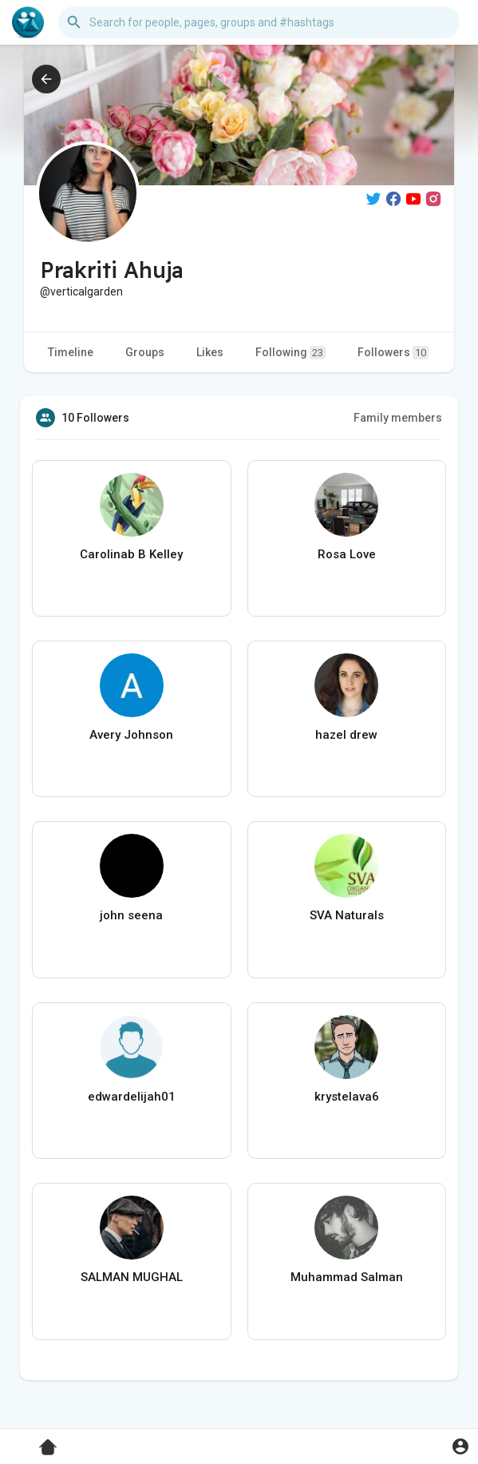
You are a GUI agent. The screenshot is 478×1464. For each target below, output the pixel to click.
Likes (209, 352)
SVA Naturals (347, 915)
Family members (398, 417)
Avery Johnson (131, 735)
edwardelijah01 (132, 1096)
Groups (144, 352)
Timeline (70, 352)
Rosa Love (347, 554)
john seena (131, 915)
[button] (259, 22)
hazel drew (346, 735)
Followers (393, 352)
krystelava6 (346, 1096)
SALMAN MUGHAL (132, 1277)
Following (290, 352)
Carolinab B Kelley (131, 554)
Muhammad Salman (346, 1277)
